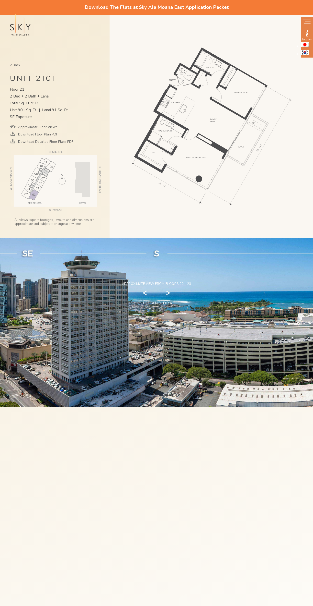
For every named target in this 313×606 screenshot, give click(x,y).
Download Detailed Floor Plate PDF (45, 141)
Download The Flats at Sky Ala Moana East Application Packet (157, 7)
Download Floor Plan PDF (37, 134)
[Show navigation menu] (307, 22)
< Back (15, 65)
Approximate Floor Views (37, 127)
